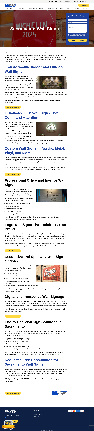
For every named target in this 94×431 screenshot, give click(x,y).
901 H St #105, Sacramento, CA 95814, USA (77, 1)
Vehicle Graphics (52, 8)
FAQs (61, 8)
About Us (76, 8)
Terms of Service (38, 414)
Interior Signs (21, 8)
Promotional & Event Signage (36, 8)
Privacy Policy (37, 413)
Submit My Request (78, 40)
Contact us (36, 416)
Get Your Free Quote (13, 107)
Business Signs (9, 8)
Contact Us (68, 8)
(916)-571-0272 (83, 5)
